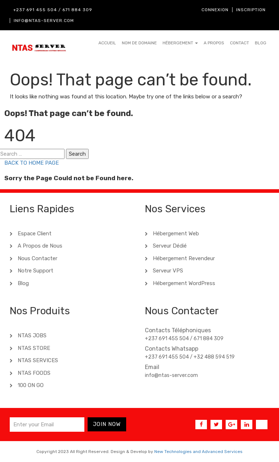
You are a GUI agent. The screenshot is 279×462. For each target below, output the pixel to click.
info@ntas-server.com (44, 20)
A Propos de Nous (39, 246)
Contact (239, 42)
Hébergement (180, 42)
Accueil (107, 42)
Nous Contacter (36, 258)
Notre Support (34, 270)
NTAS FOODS (33, 373)
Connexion (215, 9)
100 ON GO (30, 385)
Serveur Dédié (169, 246)
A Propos (214, 42)
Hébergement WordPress (183, 283)
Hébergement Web (175, 233)
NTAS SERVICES (37, 360)
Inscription (251, 9)
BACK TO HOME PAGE (31, 163)
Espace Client (34, 233)
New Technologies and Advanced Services (198, 451)
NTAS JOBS (31, 335)
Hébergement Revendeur (183, 258)
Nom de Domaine (139, 42)
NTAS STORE (33, 348)
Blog (260, 42)
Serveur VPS (167, 270)
